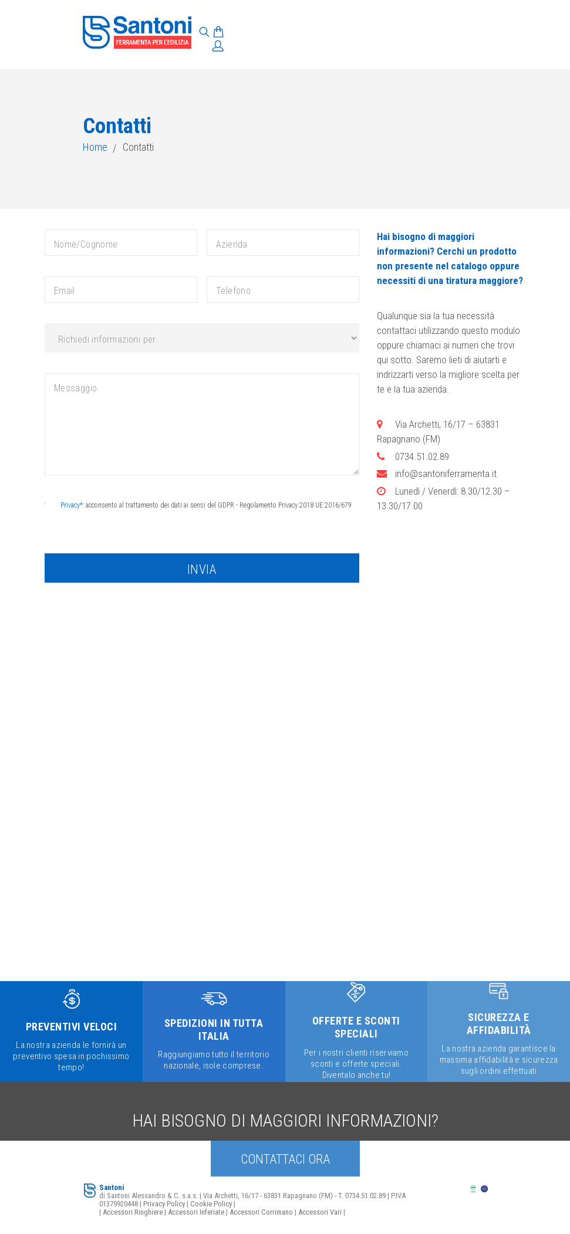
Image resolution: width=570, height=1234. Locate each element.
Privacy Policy (164, 1203)
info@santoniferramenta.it (446, 473)
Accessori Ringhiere (133, 1212)
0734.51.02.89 (422, 456)
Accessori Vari (320, 1212)
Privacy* (71, 505)
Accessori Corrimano (261, 1212)
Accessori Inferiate (196, 1212)
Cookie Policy (211, 1203)
